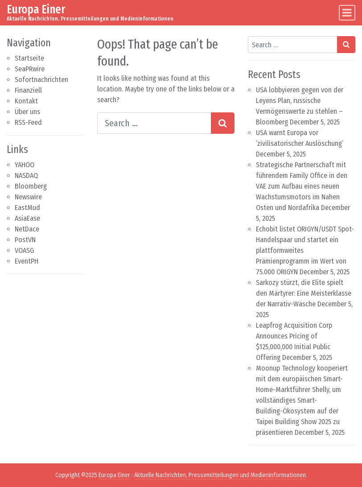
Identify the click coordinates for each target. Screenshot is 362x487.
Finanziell (28, 90)
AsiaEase (27, 218)
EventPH (26, 261)
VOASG (24, 250)
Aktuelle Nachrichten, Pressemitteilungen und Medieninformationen (220, 475)
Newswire (28, 197)
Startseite (29, 58)
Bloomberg (31, 186)
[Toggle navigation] (347, 13)
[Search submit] (222, 123)
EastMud (27, 207)
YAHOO (24, 165)
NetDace (27, 229)
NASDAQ (26, 175)
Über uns (27, 111)
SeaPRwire (30, 69)
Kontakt (26, 101)
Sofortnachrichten (41, 79)
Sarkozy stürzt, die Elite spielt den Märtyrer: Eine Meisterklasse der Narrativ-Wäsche (303, 293)
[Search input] (154, 123)
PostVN (25, 239)
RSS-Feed (28, 122)
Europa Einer (36, 9)
